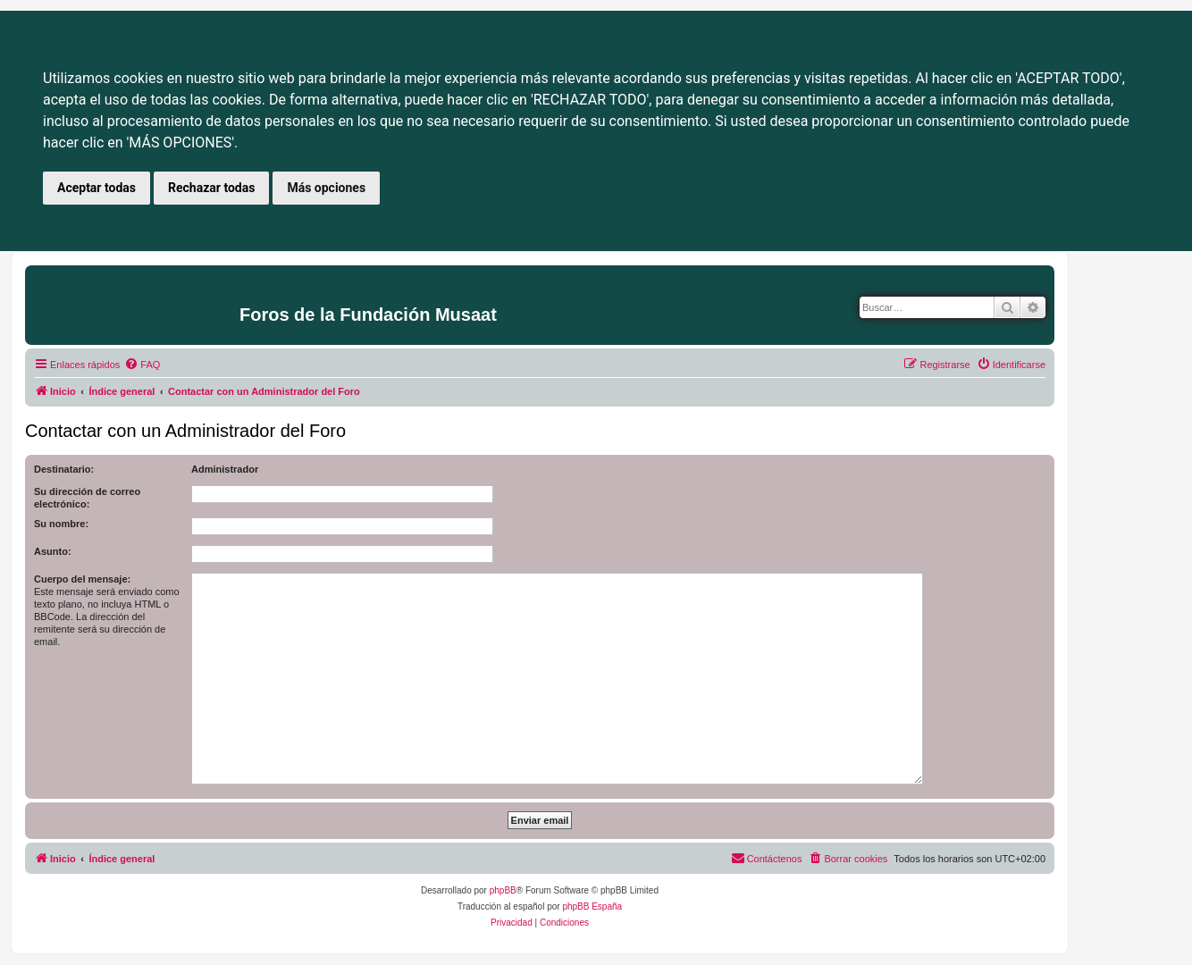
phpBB (503, 890)
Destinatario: (64, 469)
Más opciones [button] (326, 187)
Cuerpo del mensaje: (82, 579)
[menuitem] (142, 364)
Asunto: (52, 551)
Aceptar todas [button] (96, 187)
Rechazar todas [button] (211, 187)
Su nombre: (61, 523)
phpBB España (592, 906)
